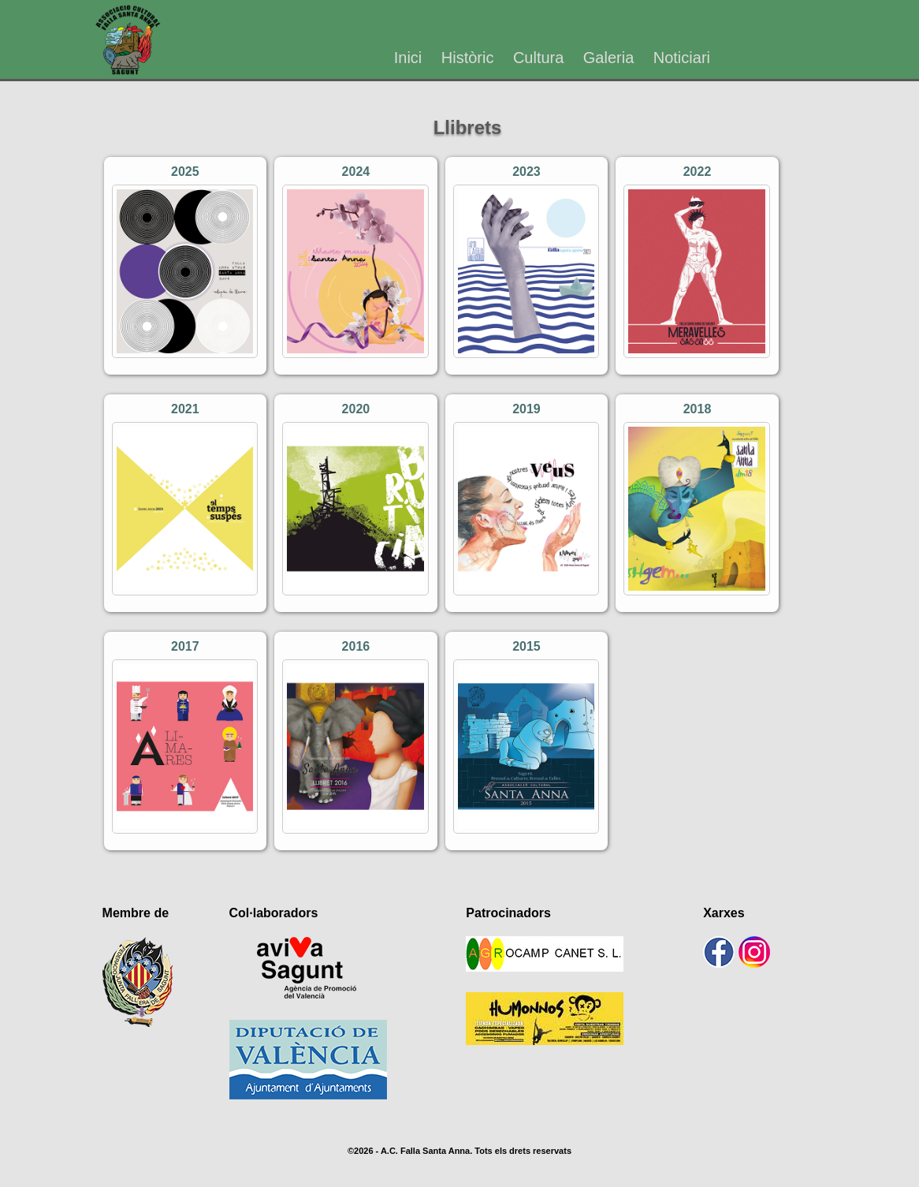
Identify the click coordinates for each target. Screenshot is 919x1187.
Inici (408, 57)
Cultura (538, 57)
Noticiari (681, 57)
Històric (467, 57)
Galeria (608, 57)
